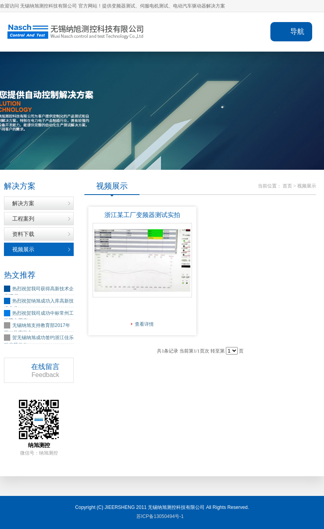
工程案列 (23, 218)
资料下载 (23, 234)
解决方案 (23, 203)
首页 (287, 186)
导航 (297, 31)
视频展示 (23, 249)
